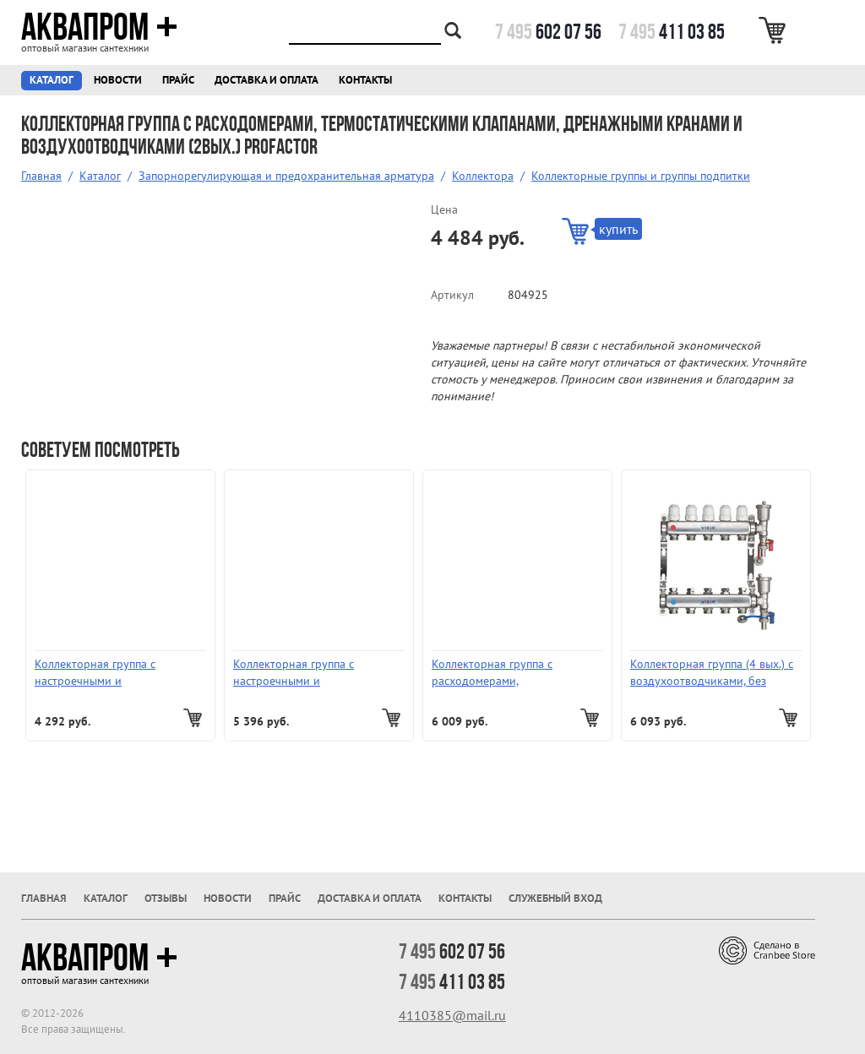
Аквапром (99, 27)
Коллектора (483, 175)
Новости (118, 80)
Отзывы (165, 898)
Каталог (51, 80)
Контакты (365, 80)
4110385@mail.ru (452, 1015)
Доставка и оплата (266, 80)
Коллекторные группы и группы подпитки (640, 175)
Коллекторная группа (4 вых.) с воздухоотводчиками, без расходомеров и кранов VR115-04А (715, 672)
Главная (41, 175)
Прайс (178, 80)
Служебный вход (555, 898)
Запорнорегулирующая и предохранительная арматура (286, 175)
